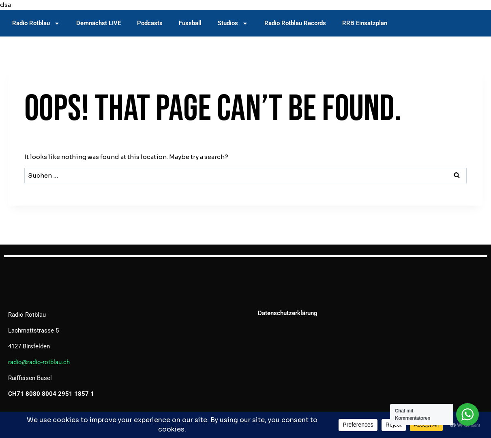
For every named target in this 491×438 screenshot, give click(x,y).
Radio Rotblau (36, 23)
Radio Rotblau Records (295, 23)
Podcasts (150, 23)
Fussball (190, 23)
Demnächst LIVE (98, 23)
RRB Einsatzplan (364, 23)
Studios (233, 23)
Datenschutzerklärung (287, 313)
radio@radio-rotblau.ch (39, 362)
